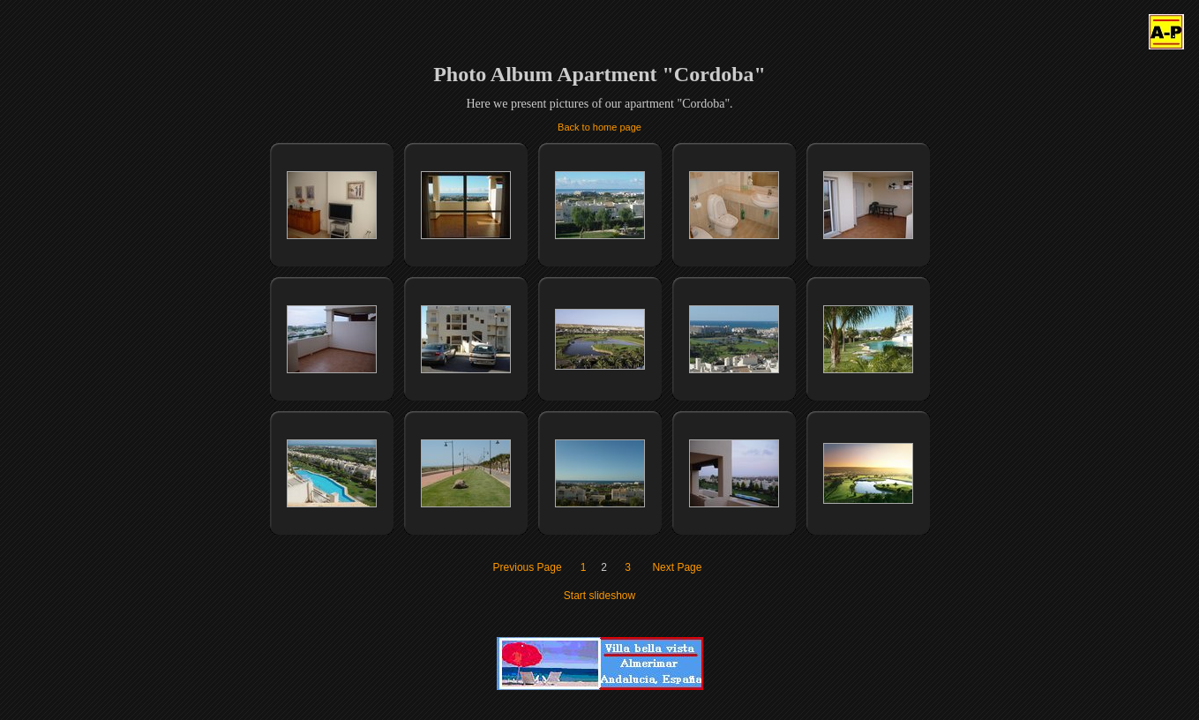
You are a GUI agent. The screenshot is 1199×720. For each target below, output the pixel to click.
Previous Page (527, 567)
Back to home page (599, 127)
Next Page (676, 567)
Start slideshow (599, 595)
